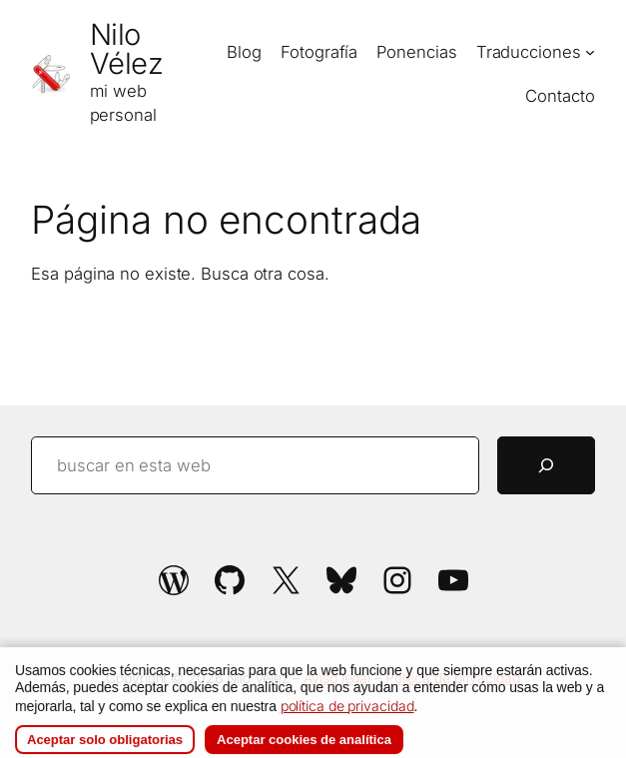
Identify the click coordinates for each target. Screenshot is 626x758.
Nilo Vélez (127, 49)
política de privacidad (347, 722)
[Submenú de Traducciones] (590, 52)
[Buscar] (546, 465)
